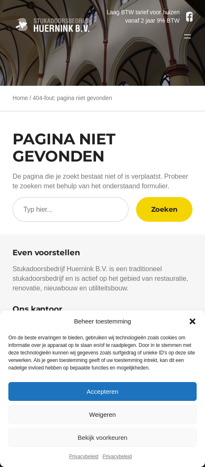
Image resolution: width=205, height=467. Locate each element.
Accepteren (103, 391)
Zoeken (164, 209)
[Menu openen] (187, 36)
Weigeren (102, 414)
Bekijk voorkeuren (102, 437)
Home (20, 98)
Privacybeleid (83, 456)
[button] (192, 321)
